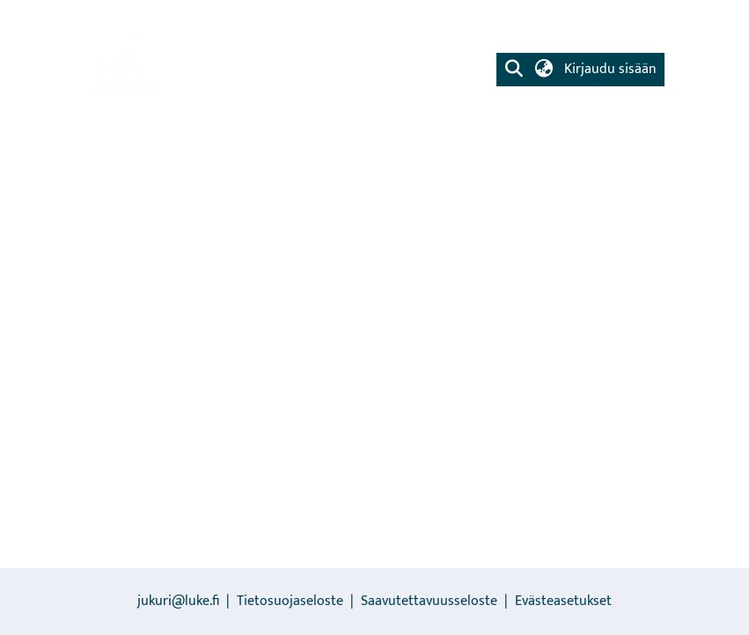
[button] (514, 69)
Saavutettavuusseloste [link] (429, 601)
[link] (125, 57)
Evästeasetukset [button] (563, 601)
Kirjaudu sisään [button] (610, 69)
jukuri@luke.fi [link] (178, 601)
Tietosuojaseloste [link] (290, 601)
